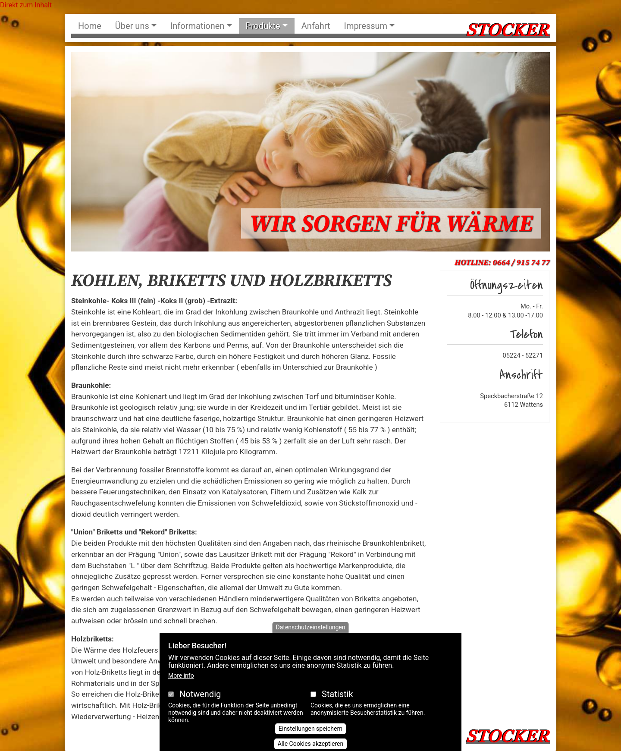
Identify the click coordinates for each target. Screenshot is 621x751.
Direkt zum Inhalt (26, 5)
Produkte (263, 26)
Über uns (132, 26)
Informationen (197, 26)
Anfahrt (315, 26)
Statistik (337, 704)
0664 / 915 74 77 (521, 262)
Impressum (366, 26)
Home (89, 26)
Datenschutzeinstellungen (310, 637)
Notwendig (200, 704)
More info (181, 685)
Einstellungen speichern (310, 739)
